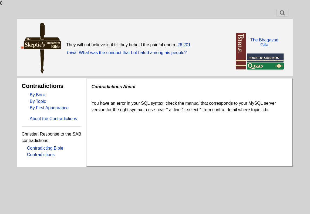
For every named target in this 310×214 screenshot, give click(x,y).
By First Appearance (49, 108)
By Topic (38, 101)
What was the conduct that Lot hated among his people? (133, 52)
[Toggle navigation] (282, 13)
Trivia (71, 52)
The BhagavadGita (264, 42)
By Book (38, 95)
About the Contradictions (53, 118)
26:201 (184, 44)
